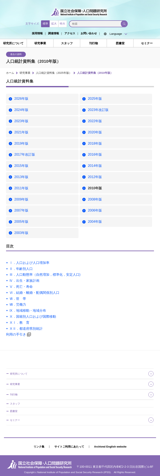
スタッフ (67, 43)
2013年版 (21, 177)
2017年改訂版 (24, 154)
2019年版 (21, 143)
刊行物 (93, 43)
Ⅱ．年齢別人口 (21, 269)
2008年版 (95, 199)
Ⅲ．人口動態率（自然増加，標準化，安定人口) (44, 274)
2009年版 (21, 199)
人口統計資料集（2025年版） (54, 72)
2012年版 (95, 177)
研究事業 (40, 43)
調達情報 (53, 33)
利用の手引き (16, 334)
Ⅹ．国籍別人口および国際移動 (32, 316)
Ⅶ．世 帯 (17, 298)
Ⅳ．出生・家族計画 (24, 280)
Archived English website (110, 446)
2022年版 (95, 121)
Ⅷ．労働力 (17, 304)
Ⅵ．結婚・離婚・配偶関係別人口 (34, 292)
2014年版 (95, 165)
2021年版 (21, 132)
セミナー (147, 43)
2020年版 (95, 132)
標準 (45, 23)
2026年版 (21, 98)
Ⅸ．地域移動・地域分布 (27, 310)
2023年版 (21, 121)
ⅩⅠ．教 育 (19, 322)
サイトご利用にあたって (69, 446)
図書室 (120, 43)
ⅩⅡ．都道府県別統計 (26, 328)
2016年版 (95, 154)
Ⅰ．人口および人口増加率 (29, 262)
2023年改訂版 (98, 110)
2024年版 (21, 110)
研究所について (13, 43)
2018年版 (95, 143)
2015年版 (21, 165)
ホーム (10, 72)
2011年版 (21, 188)
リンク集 (39, 446)
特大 (62, 23)
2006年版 (95, 210)
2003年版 (21, 233)
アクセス (69, 33)
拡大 (54, 23)
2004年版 (95, 221)
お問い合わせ (89, 33)
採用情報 (37, 33)
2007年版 (21, 210)
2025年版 (95, 98)
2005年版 (21, 221)
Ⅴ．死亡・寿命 (21, 286)
